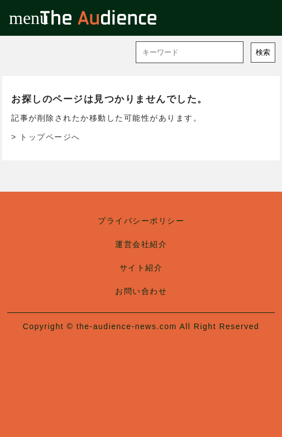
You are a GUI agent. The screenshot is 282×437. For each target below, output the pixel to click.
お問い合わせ (141, 291)
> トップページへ (45, 136)
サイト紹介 (141, 267)
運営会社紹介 (141, 244)
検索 (263, 52)
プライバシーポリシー (141, 220)
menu (18, 18)
